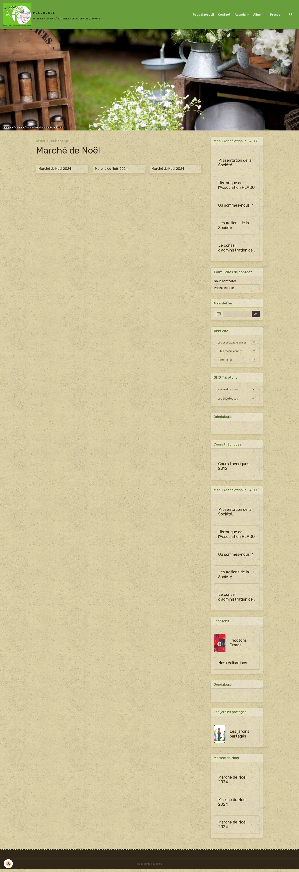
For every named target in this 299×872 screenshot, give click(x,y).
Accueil (40, 141)
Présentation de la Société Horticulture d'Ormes (235, 163)
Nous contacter (225, 281)
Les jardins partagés (239, 737)
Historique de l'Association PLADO (236, 185)
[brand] (51, 14)
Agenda (240, 14)
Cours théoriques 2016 (233, 467)
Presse (275, 14)
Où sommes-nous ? (235, 205)
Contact (224, 14)
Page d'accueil (203, 14)
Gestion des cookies (150, 867)
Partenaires (237, 360)
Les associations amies (237, 343)
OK (255, 314)
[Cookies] (8, 863)
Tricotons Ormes (238, 645)
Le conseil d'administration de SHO (235, 248)
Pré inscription (224, 288)
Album (258, 14)
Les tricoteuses (228, 399)
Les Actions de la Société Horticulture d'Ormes (233, 225)
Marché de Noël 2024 (54, 169)
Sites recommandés (237, 352)
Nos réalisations (228, 390)
